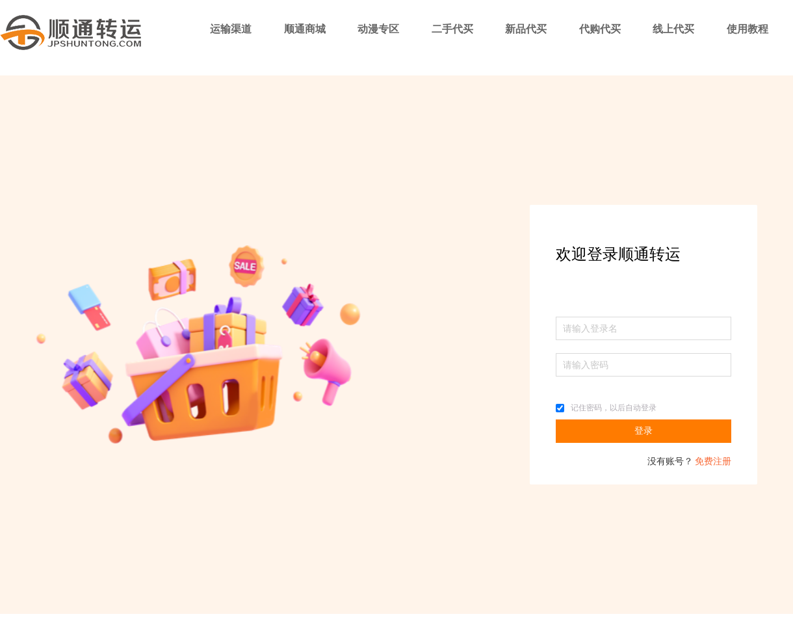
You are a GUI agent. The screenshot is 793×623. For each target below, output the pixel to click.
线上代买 (673, 28)
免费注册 (713, 461)
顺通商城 (305, 28)
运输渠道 (231, 28)
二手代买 (452, 28)
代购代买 (600, 28)
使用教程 (747, 28)
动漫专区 (378, 28)
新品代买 (526, 28)
